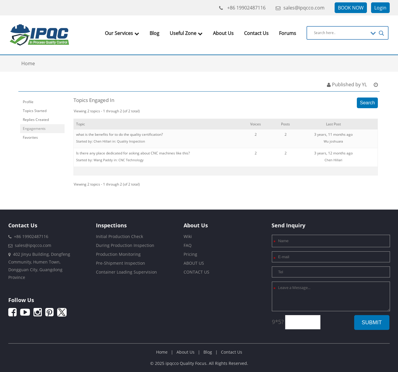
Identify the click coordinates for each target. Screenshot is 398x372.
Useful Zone (186, 33)
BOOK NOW (351, 7)
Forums (287, 33)
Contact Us (256, 33)
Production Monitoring (118, 254)
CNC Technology (131, 160)
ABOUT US (194, 263)
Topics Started (34, 110)
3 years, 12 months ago (333, 153)
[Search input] (340, 32)
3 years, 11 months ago (333, 134)
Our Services (122, 33)
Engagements (34, 128)
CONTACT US (196, 272)
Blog (154, 33)
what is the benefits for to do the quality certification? (119, 134)
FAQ (188, 245)
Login (380, 7)
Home (162, 352)
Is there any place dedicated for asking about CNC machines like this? (133, 153)
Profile (28, 101)
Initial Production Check (119, 236)
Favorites (30, 137)
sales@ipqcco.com (300, 7)
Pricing (190, 254)
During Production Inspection (125, 245)
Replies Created (36, 119)
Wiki (188, 236)
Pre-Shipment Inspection (120, 263)
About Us (223, 33)
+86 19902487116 (242, 7)
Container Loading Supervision (126, 272)
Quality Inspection (131, 141)
